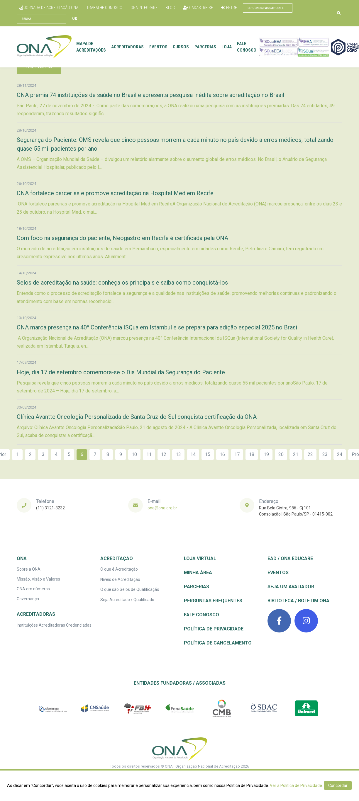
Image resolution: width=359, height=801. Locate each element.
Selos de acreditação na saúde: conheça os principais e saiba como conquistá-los (122, 282)
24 (339, 454)
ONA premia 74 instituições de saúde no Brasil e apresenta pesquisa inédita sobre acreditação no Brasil (150, 94)
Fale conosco (248, 47)
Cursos (182, 47)
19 (266, 454)
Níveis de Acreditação (120, 579)
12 (163, 454)
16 (222, 454)
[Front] (45, 47)
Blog (170, 7)
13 (178, 454)
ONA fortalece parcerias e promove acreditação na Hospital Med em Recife (115, 193)
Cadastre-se (198, 7)
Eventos (160, 47)
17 (237, 454)
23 (325, 454)
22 (310, 454)
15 (207, 454)
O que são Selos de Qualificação (129, 589)
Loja (228, 47)
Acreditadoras (129, 47)
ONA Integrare (144, 7)
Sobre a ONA (28, 569)
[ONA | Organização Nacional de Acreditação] (179, 749)
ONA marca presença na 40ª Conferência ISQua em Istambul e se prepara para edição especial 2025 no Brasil (158, 327)
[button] (338, 13)
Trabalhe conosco (104, 7)
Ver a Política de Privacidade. (296, 785)
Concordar (338, 785)
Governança (28, 598)
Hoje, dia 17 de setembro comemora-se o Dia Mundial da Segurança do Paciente (121, 372)
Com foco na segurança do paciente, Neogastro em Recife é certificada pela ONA (122, 238)
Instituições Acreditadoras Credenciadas (54, 625)
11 (149, 454)
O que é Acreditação (119, 569)
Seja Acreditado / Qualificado (127, 599)
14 (193, 454)
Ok (74, 18)
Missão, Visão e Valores (38, 579)
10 (134, 454)
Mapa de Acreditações (92, 47)
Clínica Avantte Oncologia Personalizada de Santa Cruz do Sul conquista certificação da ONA (137, 416)
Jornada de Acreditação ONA (48, 7)
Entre (229, 7)
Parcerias (207, 47)
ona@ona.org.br (162, 508)
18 (251, 454)
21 (295, 454)
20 (281, 454)
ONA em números (33, 588)
